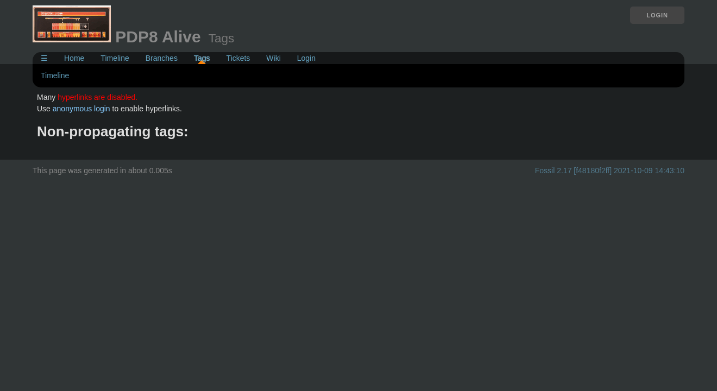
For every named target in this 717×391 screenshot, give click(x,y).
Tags (202, 58)
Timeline (114, 58)
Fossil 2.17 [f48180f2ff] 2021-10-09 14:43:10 (609, 170)
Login (657, 15)
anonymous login (81, 108)
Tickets (238, 58)
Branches (162, 58)
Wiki (273, 58)
